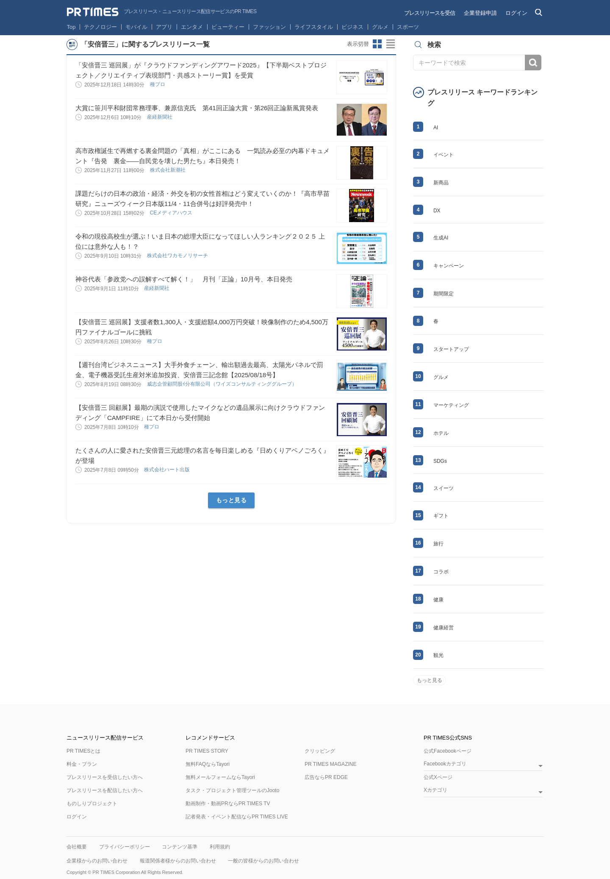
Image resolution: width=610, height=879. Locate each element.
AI (435, 128)
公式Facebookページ (447, 751)
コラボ (441, 572)
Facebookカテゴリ (445, 764)
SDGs (440, 461)
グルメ (380, 27)
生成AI (440, 238)
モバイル (136, 27)
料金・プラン (82, 764)
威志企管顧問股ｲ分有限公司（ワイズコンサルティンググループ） (222, 384)
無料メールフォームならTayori (220, 777)
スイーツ (443, 488)
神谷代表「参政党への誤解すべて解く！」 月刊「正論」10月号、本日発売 (183, 279)
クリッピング (320, 751)
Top (71, 27)
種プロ (158, 84)
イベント (443, 155)
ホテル (441, 433)
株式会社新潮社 (168, 170)
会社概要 (77, 847)
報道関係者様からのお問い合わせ (178, 861)
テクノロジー (100, 27)
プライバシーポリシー (124, 847)
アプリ (164, 27)
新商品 (441, 183)
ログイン (516, 13)
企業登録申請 (480, 13)
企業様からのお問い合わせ (97, 861)
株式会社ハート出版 (167, 470)
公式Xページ (438, 777)
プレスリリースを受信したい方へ (105, 777)
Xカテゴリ (435, 790)
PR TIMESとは (83, 751)
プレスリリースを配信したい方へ (105, 790)
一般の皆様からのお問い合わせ (263, 861)
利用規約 (220, 847)
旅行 (438, 544)
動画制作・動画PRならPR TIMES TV (228, 804)
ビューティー (227, 27)
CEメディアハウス (172, 213)
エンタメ (192, 27)
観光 (438, 655)
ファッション (269, 27)
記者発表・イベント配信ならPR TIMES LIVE (237, 817)
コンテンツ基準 (179, 847)
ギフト (441, 516)
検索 (533, 62)
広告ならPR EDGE (326, 777)
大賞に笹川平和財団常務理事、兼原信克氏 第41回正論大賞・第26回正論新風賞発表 (196, 107)
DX (437, 211)
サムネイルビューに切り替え (377, 44)
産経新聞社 (160, 117)
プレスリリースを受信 (429, 13)
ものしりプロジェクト (92, 804)
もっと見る (231, 500)
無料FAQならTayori (208, 764)
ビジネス (352, 27)
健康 (438, 600)
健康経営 (443, 628)
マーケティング (451, 405)
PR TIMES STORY (207, 751)
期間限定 (443, 294)
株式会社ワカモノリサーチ (178, 256)
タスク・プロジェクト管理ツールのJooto (232, 790)
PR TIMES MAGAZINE (330, 764)
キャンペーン (448, 266)
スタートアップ (451, 349)
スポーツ (408, 27)
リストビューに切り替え (391, 44)
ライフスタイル (313, 27)
